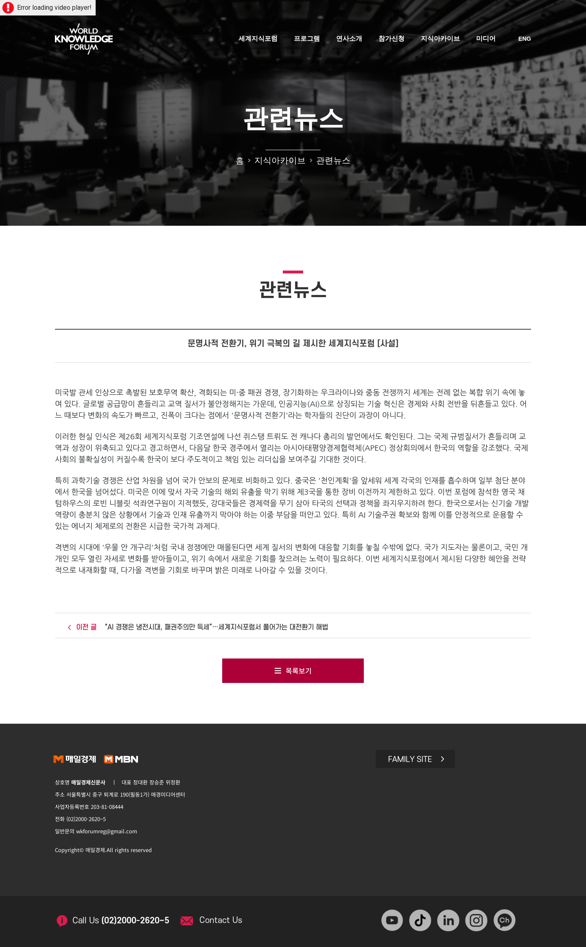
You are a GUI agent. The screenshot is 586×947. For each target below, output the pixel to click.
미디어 (486, 39)
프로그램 (307, 39)
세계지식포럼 (258, 39)
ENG (525, 40)
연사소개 (350, 39)
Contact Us (224, 918)
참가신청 (392, 39)
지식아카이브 (440, 39)
